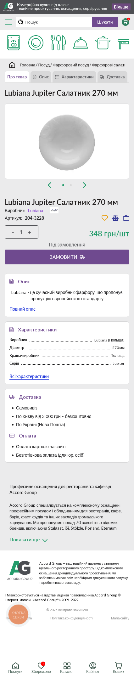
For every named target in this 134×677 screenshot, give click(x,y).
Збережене (41, 668)
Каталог (67, 668)
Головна (27, 64)
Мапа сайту (120, 618)
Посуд (44, 64)
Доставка (116, 76)
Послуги (15, 668)
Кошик (118, 668)
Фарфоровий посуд (71, 64)
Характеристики (78, 76)
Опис (44, 76)
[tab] (63, 185)
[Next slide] (84, 185)
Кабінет (92, 668)
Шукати (105, 22)
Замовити (63, 257)
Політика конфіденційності (71, 618)
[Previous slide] (49, 185)
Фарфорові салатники (112, 64)
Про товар (17, 76)
